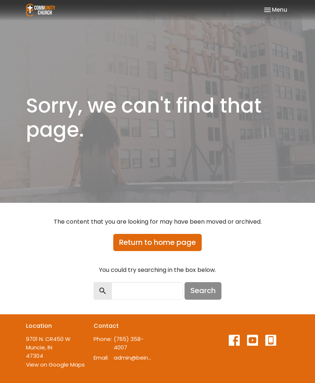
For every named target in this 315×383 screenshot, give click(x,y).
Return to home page (157, 242)
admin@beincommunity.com (134, 357)
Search (203, 290)
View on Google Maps (55, 364)
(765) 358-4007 (129, 343)
